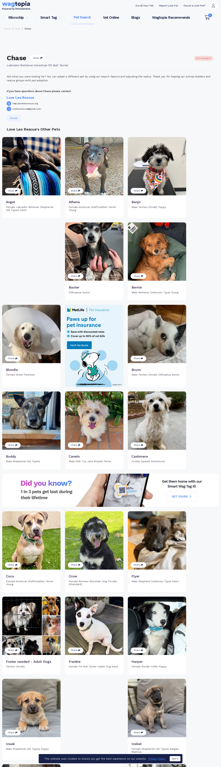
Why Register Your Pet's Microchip (92, 718)
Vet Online (111, 17)
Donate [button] (14, 118)
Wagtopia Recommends (171, 17)
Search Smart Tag (137, 728)
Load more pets (110, 669)
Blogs (135, 17)
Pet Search (82, 17)
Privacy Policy (156, 758)
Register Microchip (88, 726)
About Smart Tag (136, 734)
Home (7, 28)
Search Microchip (87, 732)
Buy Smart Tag (135, 716)
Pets (17, 28)
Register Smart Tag (138, 722)
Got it (175, 758)
